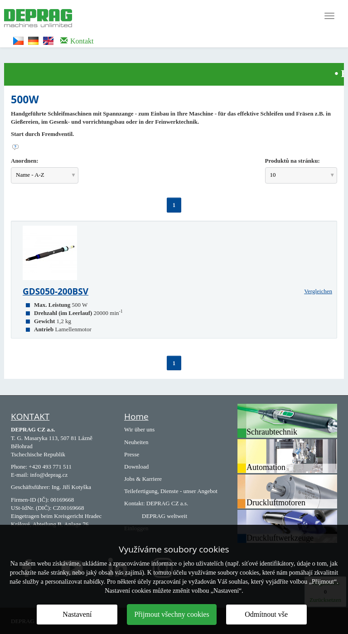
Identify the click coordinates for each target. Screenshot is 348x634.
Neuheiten (136, 442)
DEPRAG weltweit (164, 516)
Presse (131, 454)
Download (136, 466)
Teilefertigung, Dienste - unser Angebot (171, 491)
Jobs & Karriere (143, 478)
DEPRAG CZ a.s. (167, 503)
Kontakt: (134, 503)
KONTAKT (30, 416)
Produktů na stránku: (292, 160)
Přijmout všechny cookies (171, 614)
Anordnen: (25, 160)
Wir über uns (139, 429)
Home (136, 416)
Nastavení (77, 614)
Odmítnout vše (266, 614)
